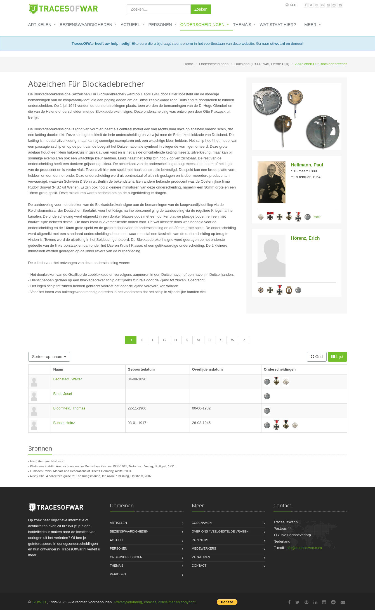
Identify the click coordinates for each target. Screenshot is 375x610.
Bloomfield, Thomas (69, 408)
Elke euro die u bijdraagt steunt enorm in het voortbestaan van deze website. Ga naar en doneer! (187, 43)
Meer (310, 24)
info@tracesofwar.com (304, 548)
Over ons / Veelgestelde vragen (220, 531)
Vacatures (201, 557)
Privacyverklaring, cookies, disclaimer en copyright (154, 602)
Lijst (337, 356)
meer (317, 216)
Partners (200, 540)
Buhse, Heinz (64, 423)
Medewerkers (204, 548)
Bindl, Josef (62, 394)
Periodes (118, 574)
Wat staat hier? (278, 24)
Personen (160, 24)
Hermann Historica (50, 461)
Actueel (130, 24)
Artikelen (39, 24)
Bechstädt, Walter (67, 379)
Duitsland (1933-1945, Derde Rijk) (261, 64)
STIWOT (39, 602)
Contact (199, 565)
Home (188, 64)
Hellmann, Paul (307, 164)
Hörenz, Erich (305, 238)
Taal (293, 5)
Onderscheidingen (202, 24)
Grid (317, 356)
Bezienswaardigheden (86, 24)
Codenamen (202, 522)
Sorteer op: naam (49, 356)
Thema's (242, 24)
